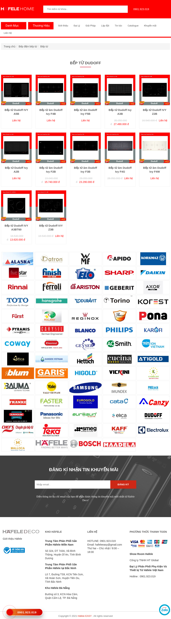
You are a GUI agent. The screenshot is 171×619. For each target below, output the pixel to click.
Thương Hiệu (40, 25)
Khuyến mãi (150, 25)
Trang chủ (9, 46)
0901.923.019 (140, 9)
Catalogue (133, 25)
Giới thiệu (63, 25)
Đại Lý (77, 25)
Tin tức (118, 25)
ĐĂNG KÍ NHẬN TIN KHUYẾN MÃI (83, 469)
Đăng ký (123, 484)
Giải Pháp (91, 25)
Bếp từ (44, 46)
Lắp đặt (105, 25)
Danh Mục (11, 25)
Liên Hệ (8, 33)
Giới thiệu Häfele (12, 538)
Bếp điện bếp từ (28, 46)
